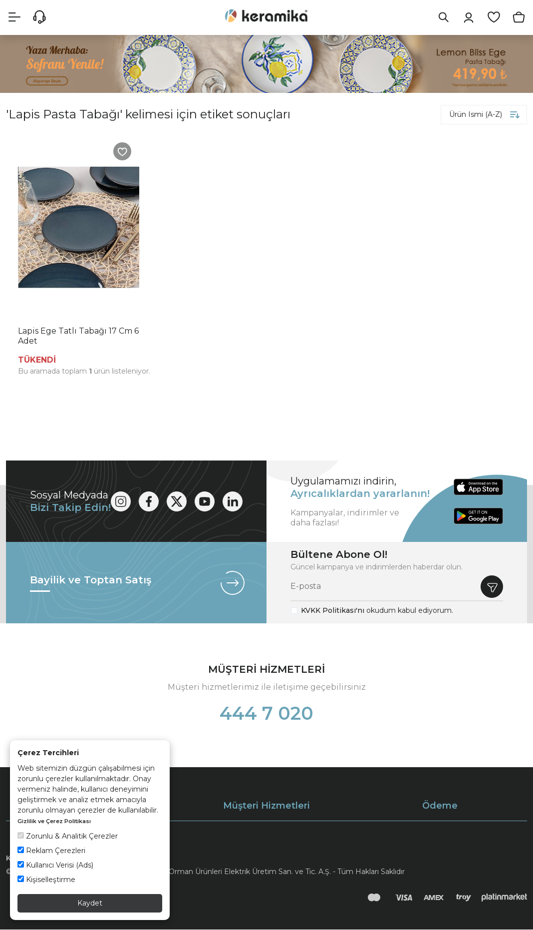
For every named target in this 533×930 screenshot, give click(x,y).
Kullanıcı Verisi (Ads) (55, 865)
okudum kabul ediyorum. (377, 610)
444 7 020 (266, 714)
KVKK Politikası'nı (332, 610)
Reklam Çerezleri (51, 850)
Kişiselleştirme (46, 879)
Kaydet (89, 903)
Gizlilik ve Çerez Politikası (54, 821)
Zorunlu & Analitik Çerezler (67, 836)
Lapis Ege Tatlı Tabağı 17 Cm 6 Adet (78, 336)
